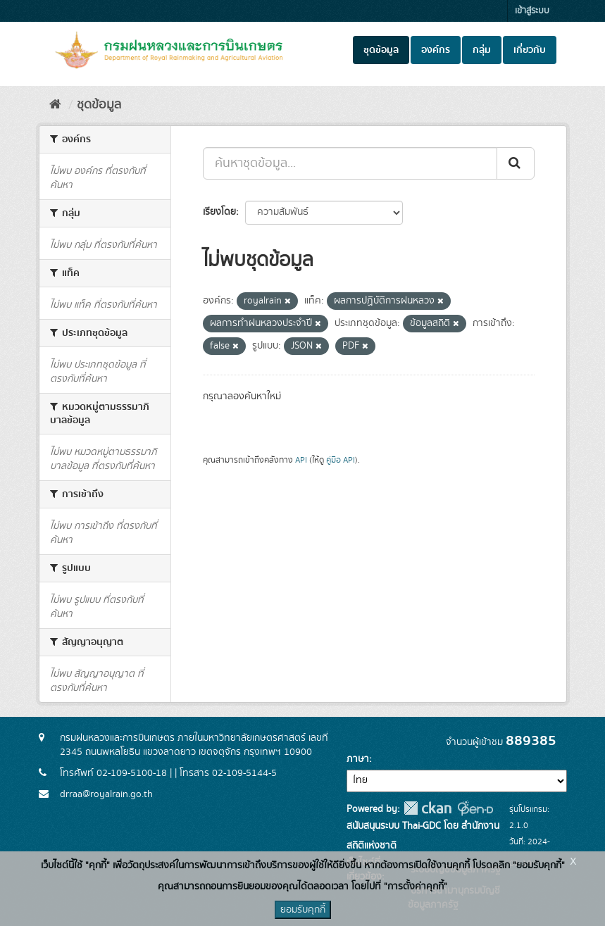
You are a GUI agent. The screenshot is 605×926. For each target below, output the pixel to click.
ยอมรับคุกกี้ (302, 910)
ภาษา (358, 759)
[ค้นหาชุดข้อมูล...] (350, 163)
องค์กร (435, 50)
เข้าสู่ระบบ (532, 11)
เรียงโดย (219, 212)
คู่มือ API (340, 460)
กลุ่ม (482, 50)
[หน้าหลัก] (55, 105)
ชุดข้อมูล (381, 50)
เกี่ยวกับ (529, 50)
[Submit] (516, 163)
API (301, 460)
